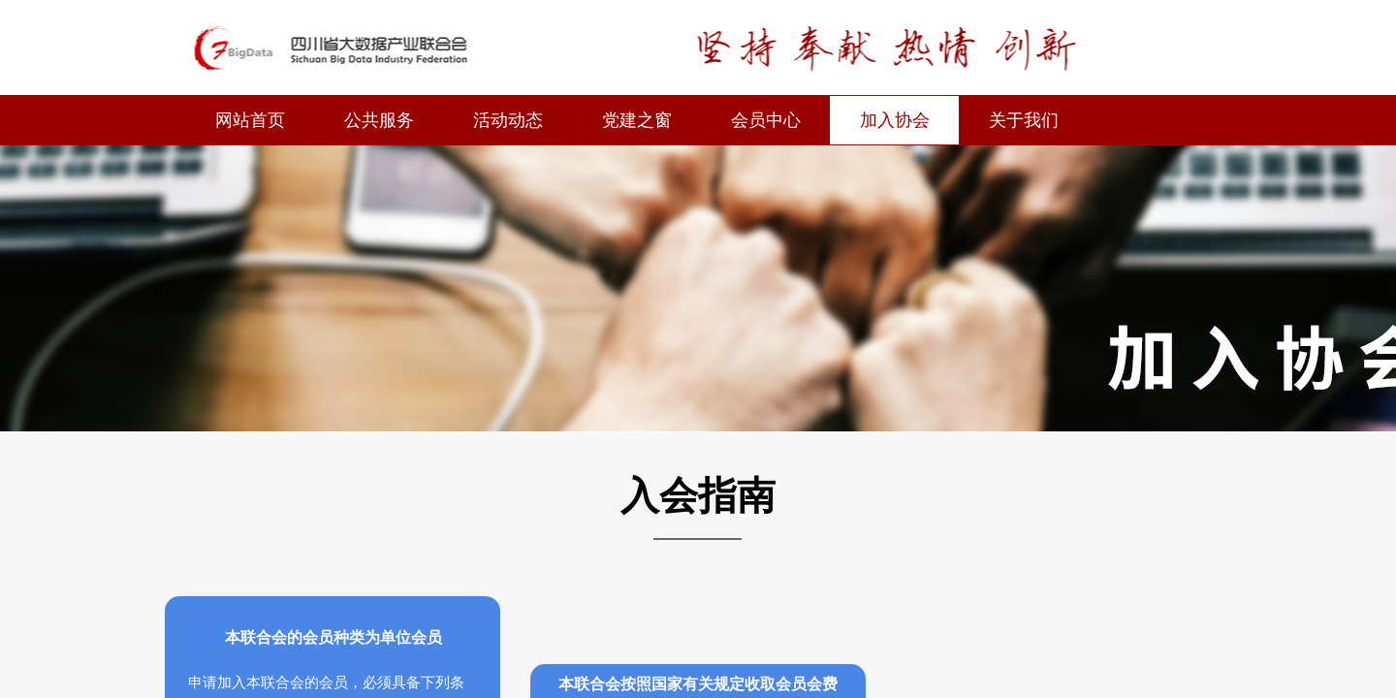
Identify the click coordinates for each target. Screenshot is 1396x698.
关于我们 (1024, 120)
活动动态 (508, 120)
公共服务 (379, 120)
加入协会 (895, 120)
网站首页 (250, 120)
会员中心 (766, 120)
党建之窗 (637, 120)
